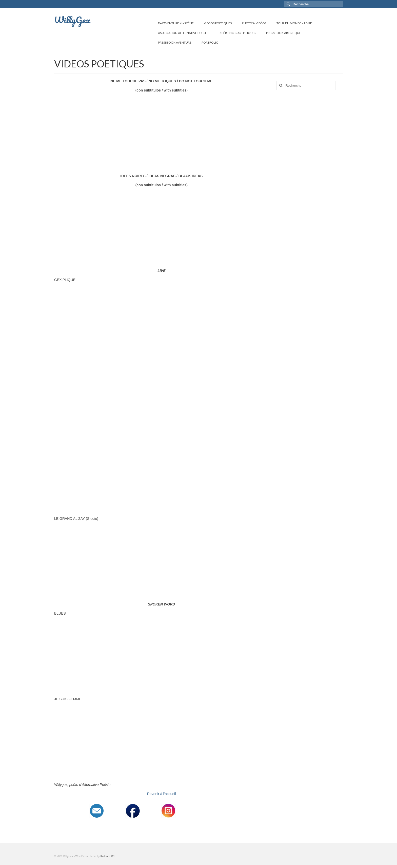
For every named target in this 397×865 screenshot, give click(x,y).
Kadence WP (108, 856)
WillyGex (72, 20)
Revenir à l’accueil (161, 794)
